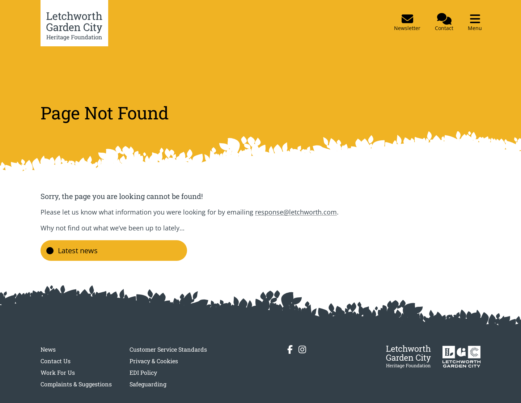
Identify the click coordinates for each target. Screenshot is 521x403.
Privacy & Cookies (154, 361)
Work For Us (58, 372)
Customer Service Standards (168, 349)
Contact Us (56, 361)
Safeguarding (148, 384)
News (48, 349)
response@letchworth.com (296, 212)
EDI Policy (143, 372)
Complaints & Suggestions (76, 384)
